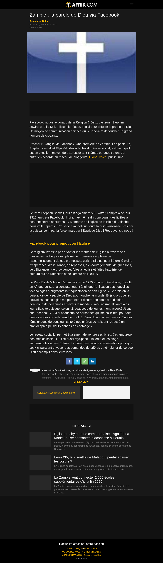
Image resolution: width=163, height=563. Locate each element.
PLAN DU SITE (90, 549)
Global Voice (97, 157)
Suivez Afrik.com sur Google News (56, 392)
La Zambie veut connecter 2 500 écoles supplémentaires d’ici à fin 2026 (84, 479)
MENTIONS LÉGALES (91, 552)
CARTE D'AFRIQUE (74, 549)
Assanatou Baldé (39, 21)
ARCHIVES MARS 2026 (72, 555)
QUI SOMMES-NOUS (71, 552)
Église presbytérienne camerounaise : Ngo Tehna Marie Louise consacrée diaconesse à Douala (91, 436)
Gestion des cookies (92, 555)
